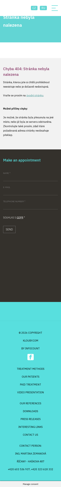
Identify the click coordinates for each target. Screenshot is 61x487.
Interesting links (30, 426)
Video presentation (30, 392)
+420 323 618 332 (42, 469)
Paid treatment (30, 384)
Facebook (30, 357)
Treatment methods (30, 368)
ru (43, 8)
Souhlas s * (14, 217)
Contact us (30, 434)
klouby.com (30, 340)
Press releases (31, 419)
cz (34, 8)
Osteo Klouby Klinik (15, 8)
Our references (30, 403)
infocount (32, 348)
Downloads (30, 411)
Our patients (30, 376)
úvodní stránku (34, 95)
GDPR (20, 217)
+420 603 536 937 (19, 469)
